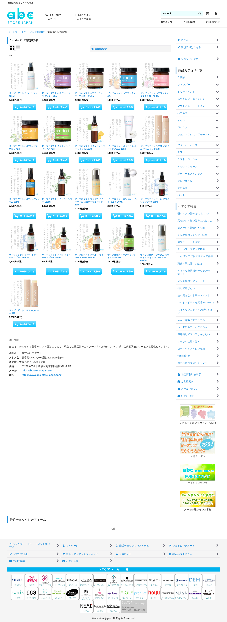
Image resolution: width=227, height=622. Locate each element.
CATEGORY (52, 17)
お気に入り (166, 22)
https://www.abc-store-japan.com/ (42, 375)
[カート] (207, 13)
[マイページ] (215, 13)
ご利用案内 (189, 22)
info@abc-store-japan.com (37, 370)
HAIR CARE (83, 17)
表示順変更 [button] (99, 48)
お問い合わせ (213, 22)
